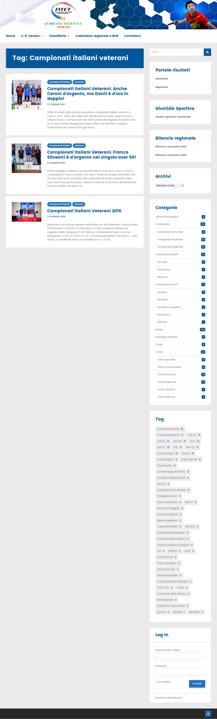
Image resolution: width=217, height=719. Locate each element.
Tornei (159, 352)
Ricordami (165, 682)
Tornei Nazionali (166, 374)
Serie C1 (163, 447)
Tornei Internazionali (169, 367)
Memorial (191, 526)
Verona (188, 453)
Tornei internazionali (169, 514)
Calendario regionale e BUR (97, 35)
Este (178, 447)
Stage (159, 344)
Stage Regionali (191, 459)
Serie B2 (179, 441)
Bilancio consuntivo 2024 (171, 155)
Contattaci (132, 35)
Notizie (159, 329)
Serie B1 (163, 441)
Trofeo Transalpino (168, 563)
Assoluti (161, 292)
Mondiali (178, 612)
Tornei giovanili (166, 359)
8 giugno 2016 (56, 217)
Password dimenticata (169, 698)
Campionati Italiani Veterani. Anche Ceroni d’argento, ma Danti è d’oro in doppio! (87, 94)
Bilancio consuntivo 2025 (171, 146)
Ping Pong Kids (166, 465)
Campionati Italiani (59, 82)
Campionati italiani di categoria (174, 545)
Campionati (162, 224)
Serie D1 (190, 502)
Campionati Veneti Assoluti (172, 606)
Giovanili (162, 262)
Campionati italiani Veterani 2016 (84, 211)
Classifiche (57, 35)
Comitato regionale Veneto (173, 471)
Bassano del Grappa (169, 575)
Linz (160, 551)
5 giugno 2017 (56, 163)
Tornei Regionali (166, 382)
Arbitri (189, 551)
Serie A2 (194, 435)
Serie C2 (192, 447)
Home (10, 35)
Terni (194, 441)
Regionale (162, 87)
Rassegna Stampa (166, 337)
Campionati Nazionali (170, 239)
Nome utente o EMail (168, 650)
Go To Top (208, 714)
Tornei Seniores (166, 389)
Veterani (79, 82)
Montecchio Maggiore (170, 508)
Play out (163, 484)
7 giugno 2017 (56, 104)
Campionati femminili (170, 232)
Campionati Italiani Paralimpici (174, 581)
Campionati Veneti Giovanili (173, 490)
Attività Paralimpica (167, 217)
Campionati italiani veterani (173, 539)
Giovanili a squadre (168, 307)
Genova (163, 612)
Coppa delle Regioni (169, 526)
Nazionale (162, 79)
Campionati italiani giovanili (173, 477)
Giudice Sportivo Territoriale (173, 117)
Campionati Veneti (59, 204)
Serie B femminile (167, 569)
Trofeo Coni (165, 587)
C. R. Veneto (30, 35)
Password (161, 666)
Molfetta (174, 551)
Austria (182, 587)
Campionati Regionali (170, 247)
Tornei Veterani (166, 397)
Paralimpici (164, 269)
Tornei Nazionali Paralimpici (172, 532)
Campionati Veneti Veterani (173, 593)
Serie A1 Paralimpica (169, 502)
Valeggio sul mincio (169, 496)
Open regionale (166, 600)
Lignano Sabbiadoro (169, 520)
